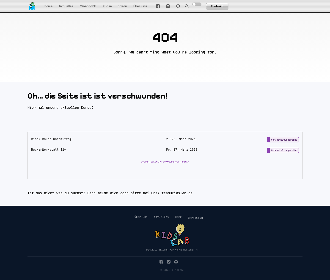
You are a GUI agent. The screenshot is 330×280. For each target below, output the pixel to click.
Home (48, 6)
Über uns (140, 6)
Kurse (107, 6)
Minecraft (88, 6)
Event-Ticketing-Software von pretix (165, 161)
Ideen (122, 6)
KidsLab (177, 270)
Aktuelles (66, 6)
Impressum (195, 217)
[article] (165, 155)
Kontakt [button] (217, 6)
